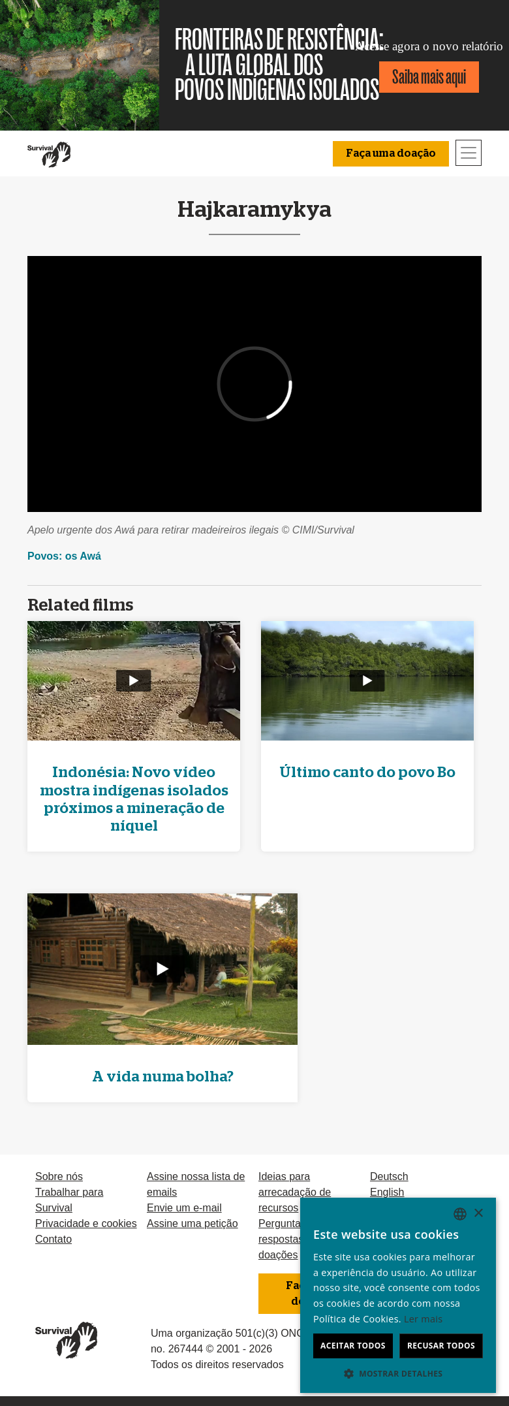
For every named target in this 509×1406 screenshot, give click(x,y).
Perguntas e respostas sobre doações (295, 1239)
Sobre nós (59, 1176)
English (387, 1192)
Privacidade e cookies (86, 1223)
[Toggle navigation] (468, 153)
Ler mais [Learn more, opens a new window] (423, 1319)
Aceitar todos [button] (353, 1345)
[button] (398, 1373)
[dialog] (398, 1295)
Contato (53, 1239)
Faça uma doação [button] (391, 153)
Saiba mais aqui (429, 77)
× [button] (478, 1214)
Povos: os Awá (64, 556)
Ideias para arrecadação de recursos (294, 1192)
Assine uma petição (192, 1223)
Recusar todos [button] (441, 1345)
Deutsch (389, 1176)
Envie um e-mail (184, 1207)
